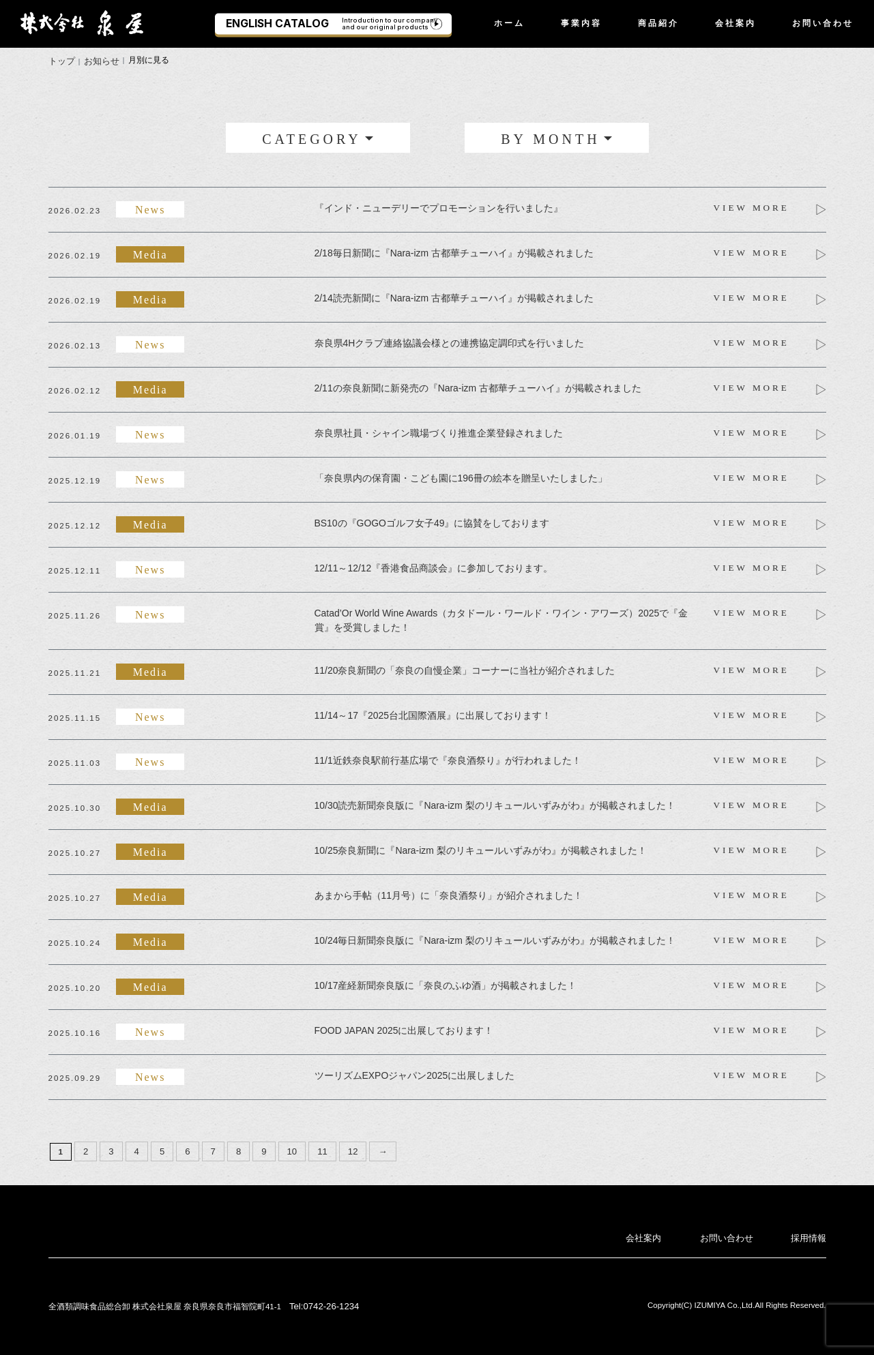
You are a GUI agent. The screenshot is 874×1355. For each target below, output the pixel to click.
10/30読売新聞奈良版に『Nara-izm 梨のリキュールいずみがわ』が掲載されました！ (495, 803)
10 (286, 1148)
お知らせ (98, 60)
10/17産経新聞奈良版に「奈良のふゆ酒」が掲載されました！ (446, 983)
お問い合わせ (823, 23)
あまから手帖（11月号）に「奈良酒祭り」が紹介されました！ (449, 893)
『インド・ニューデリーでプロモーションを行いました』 (439, 206)
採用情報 (809, 1234)
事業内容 (581, 23)
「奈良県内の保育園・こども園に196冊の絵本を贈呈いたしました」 (461, 476)
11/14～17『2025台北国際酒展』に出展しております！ (433, 713)
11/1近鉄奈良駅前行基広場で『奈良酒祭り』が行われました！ (448, 758)
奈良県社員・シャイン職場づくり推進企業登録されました (439, 431)
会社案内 (735, 23)
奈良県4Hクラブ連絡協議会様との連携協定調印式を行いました (450, 341)
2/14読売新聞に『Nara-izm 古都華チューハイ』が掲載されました (454, 296)
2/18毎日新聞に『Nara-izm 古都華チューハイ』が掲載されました (454, 251)
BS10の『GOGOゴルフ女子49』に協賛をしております (432, 521)
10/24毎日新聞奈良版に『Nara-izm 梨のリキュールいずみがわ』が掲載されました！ (495, 938)
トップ (60, 60)
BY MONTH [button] (550, 136)
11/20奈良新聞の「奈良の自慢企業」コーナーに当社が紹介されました (465, 668)
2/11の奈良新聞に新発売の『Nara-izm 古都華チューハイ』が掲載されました (478, 386)
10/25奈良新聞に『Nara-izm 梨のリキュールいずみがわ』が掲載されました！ (481, 848)
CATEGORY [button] (312, 136)
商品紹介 (658, 23)
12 (344, 1148)
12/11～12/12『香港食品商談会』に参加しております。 (434, 566)
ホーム (509, 23)
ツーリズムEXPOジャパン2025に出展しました (414, 1073)
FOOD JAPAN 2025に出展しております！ (404, 1028)
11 (315, 1148)
